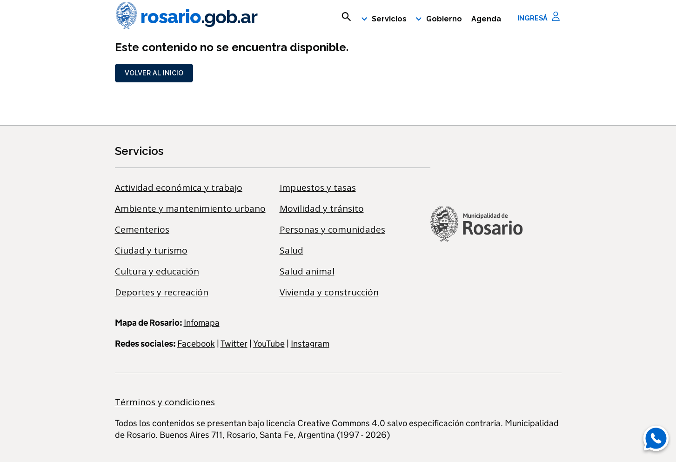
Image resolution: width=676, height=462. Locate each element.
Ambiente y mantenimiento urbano (190, 208)
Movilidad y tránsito (322, 208)
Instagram (310, 343)
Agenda (486, 18)
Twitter (234, 343)
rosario (186, 16)
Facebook (196, 343)
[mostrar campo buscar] (346, 16)
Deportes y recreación (161, 292)
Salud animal (307, 271)
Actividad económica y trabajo (178, 187)
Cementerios (142, 229)
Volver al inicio (154, 73)
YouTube (269, 343)
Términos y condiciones (165, 402)
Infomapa (202, 322)
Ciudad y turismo (151, 250)
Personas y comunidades (332, 229)
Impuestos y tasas (318, 187)
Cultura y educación (157, 271)
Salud (291, 250)
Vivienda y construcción (329, 292)
